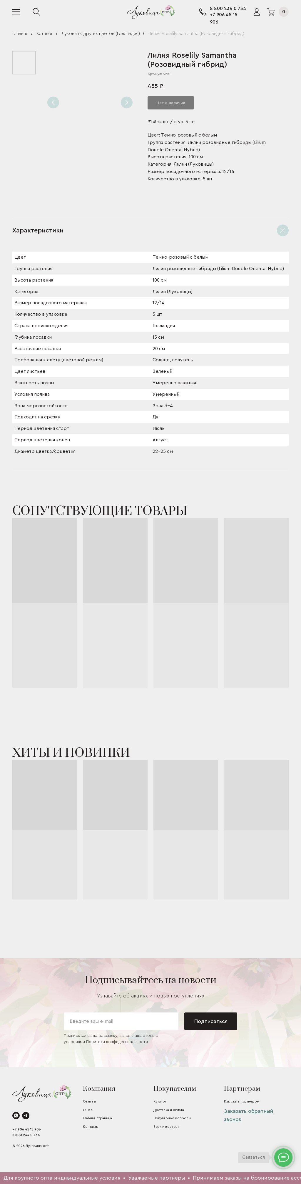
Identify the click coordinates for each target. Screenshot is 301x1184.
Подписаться (211, 1021)
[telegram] (25, 1115)
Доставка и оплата (168, 1110)
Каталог (44, 33)
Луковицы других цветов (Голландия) (100, 33)
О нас (88, 1110)
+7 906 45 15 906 (26, 1129)
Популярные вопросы (172, 1118)
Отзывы (89, 1101)
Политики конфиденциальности (117, 1042)
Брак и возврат (166, 1126)
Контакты (90, 1126)
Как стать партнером (241, 1101)
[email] (121, 1021)
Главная (20, 33)
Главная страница (97, 1118)
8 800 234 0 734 (228, 8)
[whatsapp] (16, 1115)
